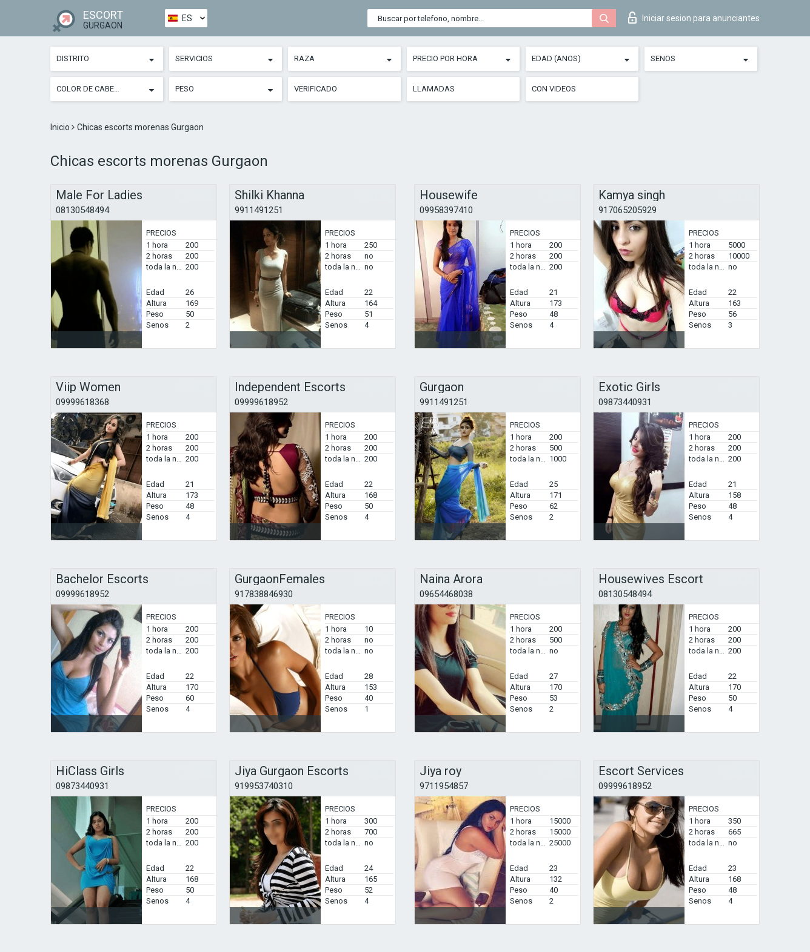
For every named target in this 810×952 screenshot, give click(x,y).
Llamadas (434, 88)
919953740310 (264, 786)
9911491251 (259, 210)
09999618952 (261, 402)
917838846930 (264, 594)
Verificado (315, 88)
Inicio (61, 127)
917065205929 (627, 210)
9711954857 (444, 786)
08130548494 (82, 210)
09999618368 (82, 402)
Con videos (554, 88)
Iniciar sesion (694, 17)
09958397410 (446, 210)
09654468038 (446, 594)
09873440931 (625, 402)
